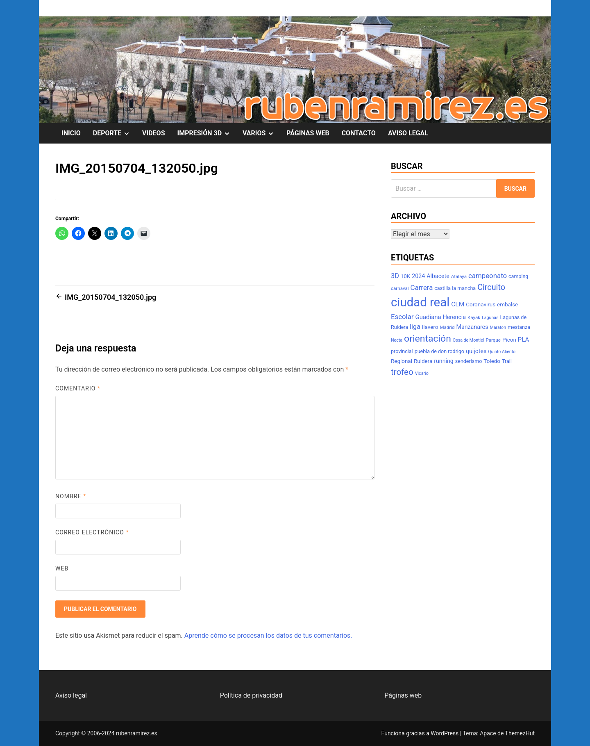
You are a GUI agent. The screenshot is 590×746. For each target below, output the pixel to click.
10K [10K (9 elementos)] (406, 276)
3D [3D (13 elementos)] (395, 276)
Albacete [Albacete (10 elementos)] (438, 276)
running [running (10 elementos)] (444, 361)
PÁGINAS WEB (307, 133)
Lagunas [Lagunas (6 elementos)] (490, 317)
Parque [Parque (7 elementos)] (493, 340)
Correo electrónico (92, 532)
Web (61, 568)
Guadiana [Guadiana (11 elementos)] (428, 317)
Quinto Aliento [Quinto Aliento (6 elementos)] (501, 351)
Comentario (77, 388)
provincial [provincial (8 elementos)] (402, 351)
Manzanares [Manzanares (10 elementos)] (472, 327)
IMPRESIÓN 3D (206, 133)
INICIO (71, 133)
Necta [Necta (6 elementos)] (396, 340)
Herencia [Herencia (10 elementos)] (454, 317)
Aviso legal (71, 695)
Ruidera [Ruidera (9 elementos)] (423, 361)
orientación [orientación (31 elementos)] (427, 338)
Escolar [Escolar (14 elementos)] (402, 317)
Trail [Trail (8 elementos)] (507, 361)
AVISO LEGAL (408, 133)
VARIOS (261, 133)
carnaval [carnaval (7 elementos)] (400, 288)
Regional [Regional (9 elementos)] (401, 361)
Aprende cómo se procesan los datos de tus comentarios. (268, 635)
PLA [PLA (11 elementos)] (523, 339)
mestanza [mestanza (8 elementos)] (519, 327)
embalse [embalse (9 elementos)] (507, 304)
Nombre (70, 496)
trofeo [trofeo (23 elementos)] (402, 372)
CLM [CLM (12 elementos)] (457, 304)
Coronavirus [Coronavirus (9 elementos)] (480, 304)
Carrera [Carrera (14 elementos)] (422, 287)
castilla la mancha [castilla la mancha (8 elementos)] (455, 288)
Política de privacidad (251, 695)
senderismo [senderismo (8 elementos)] (468, 361)
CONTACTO (359, 133)
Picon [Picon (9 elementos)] (509, 340)
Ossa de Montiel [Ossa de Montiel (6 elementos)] (468, 340)
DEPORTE (114, 133)
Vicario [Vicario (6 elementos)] (422, 373)
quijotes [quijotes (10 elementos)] (476, 351)
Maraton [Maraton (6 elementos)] (498, 327)
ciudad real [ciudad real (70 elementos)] (420, 302)
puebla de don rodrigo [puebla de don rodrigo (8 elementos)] (439, 351)
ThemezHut (520, 733)
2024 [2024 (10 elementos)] (418, 276)
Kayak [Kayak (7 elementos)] (473, 317)
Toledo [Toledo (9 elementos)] (491, 361)
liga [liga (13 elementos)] (415, 327)
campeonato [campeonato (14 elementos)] (487, 275)
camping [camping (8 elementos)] (518, 276)
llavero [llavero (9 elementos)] (430, 327)
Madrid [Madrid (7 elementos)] (447, 327)
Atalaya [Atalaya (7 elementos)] (459, 276)
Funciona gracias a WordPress (420, 733)
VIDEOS (153, 133)
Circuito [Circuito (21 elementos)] (491, 287)
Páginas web (403, 695)
